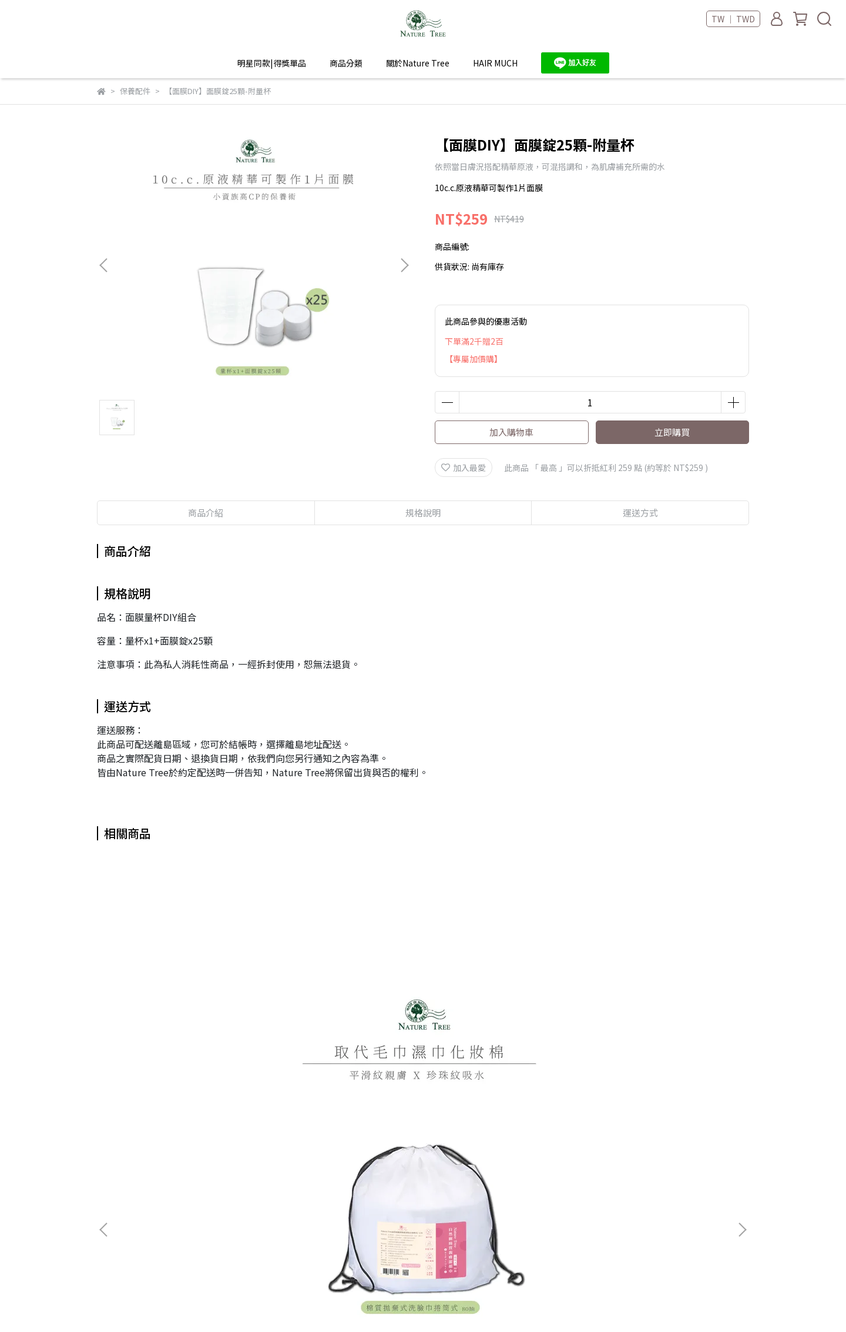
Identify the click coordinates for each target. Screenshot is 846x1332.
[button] (404, 265)
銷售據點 (227, 1185)
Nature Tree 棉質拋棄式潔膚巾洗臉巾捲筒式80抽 (185, 1041)
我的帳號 (341, 1167)
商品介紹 (205, 512)
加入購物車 (511, 432)
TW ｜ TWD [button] (733, 19)
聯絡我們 (227, 1238)
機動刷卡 (341, 1238)
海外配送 (227, 1203)
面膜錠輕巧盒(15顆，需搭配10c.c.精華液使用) (661, 1041)
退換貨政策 (346, 1220)
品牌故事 (227, 1167)
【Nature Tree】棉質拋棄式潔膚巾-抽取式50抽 (502, 1041)
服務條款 (341, 1185)
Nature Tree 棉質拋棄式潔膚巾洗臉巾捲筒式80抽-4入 (343, 1041)
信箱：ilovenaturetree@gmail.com (138, 1237)
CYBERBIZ (349, 1302)
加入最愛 (463, 467)
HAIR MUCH (495, 63)
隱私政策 (341, 1203)
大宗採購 (227, 1220)
